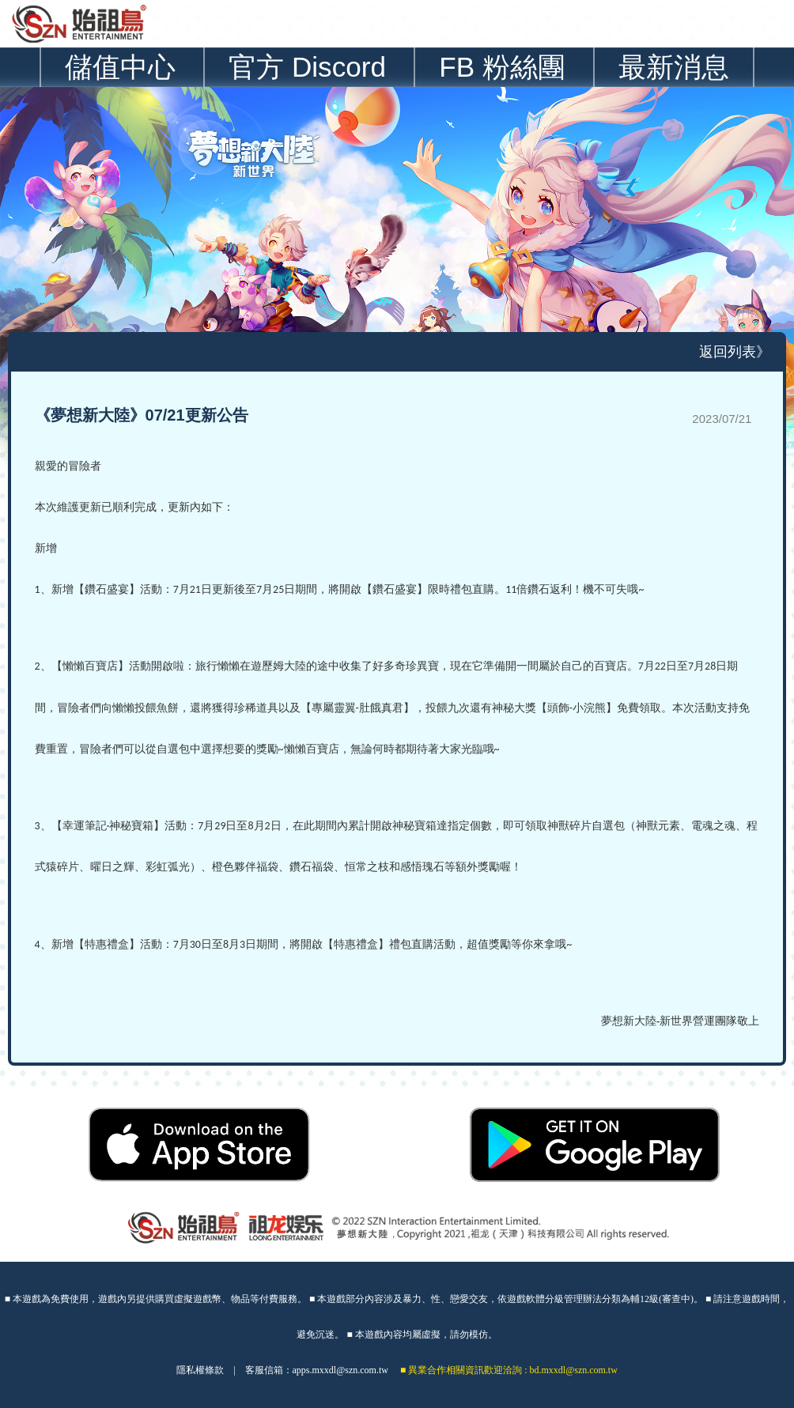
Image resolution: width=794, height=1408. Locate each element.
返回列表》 (734, 352)
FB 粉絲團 (502, 66)
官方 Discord (307, 66)
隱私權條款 (200, 1370)
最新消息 (673, 66)
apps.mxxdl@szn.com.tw (340, 1370)
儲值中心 (120, 66)
